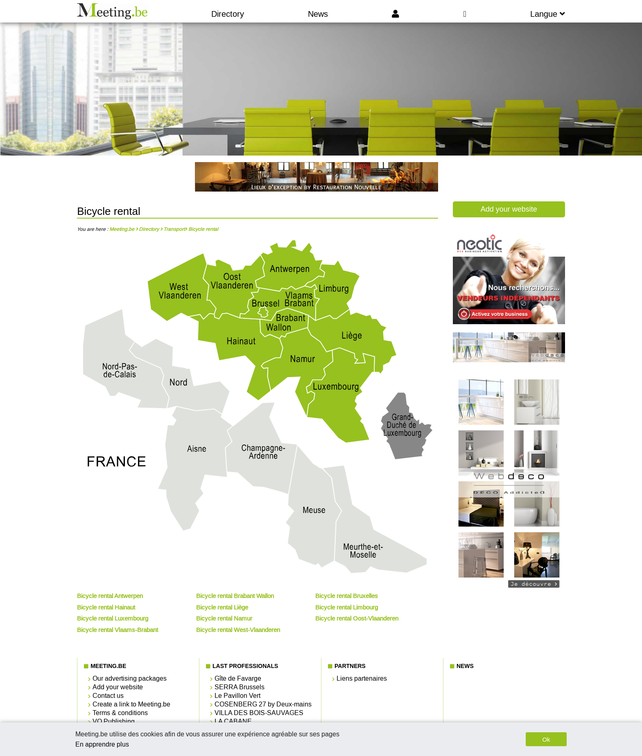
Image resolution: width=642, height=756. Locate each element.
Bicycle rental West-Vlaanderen (238, 630)
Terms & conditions (120, 713)
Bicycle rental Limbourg (346, 607)
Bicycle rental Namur (224, 618)
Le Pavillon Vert (237, 695)
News (318, 14)
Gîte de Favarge (238, 678)
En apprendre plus (102, 744)
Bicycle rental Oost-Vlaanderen (356, 618)
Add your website (509, 209)
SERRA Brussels (239, 687)
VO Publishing (114, 721)
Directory (227, 14)
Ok (546, 739)
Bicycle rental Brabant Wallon (235, 596)
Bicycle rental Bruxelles (346, 596)
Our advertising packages (130, 678)
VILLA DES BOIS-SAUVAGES (259, 713)
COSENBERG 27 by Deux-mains (263, 704)
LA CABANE (233, 721)
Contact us (108, 695)
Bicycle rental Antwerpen (110, 596)
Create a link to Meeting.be (131, 704)
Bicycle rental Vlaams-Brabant (117, 630)
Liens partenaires (362, 678)
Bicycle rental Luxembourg (112, 618)
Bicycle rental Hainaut (106, 607)
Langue (547, 14)
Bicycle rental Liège (222, 607)
